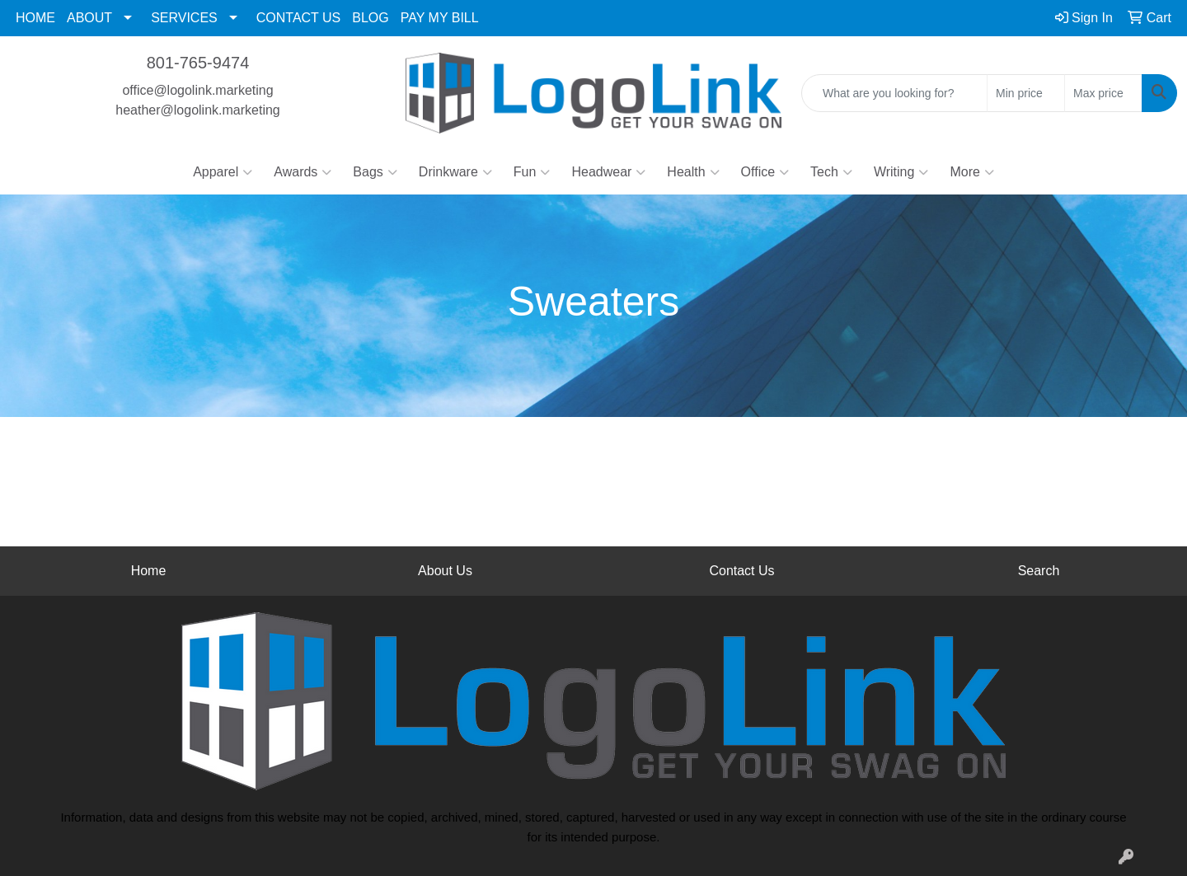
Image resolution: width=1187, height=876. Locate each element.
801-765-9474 (198, 63)
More (971, 172)
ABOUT (89, 18)
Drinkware (455, 172)
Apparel (222, 172)
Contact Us (741, 571)
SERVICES (184, 18)
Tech (831, 172)
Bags (374, 172)
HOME (35, 18)
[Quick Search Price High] (1103, 93)
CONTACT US (298, 18)
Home (149, 571)
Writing (901, 172)
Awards (302, 172)
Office (765, 172)
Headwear (608, 172)
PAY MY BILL (440, 18)
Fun (532, 172)
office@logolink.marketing (197, 90)
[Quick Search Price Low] (1026, 93)
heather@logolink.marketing (197, 110)
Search (1039, 571)
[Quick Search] (894, 93)
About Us (445, 571)
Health (693, 172)
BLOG (370, 18)
